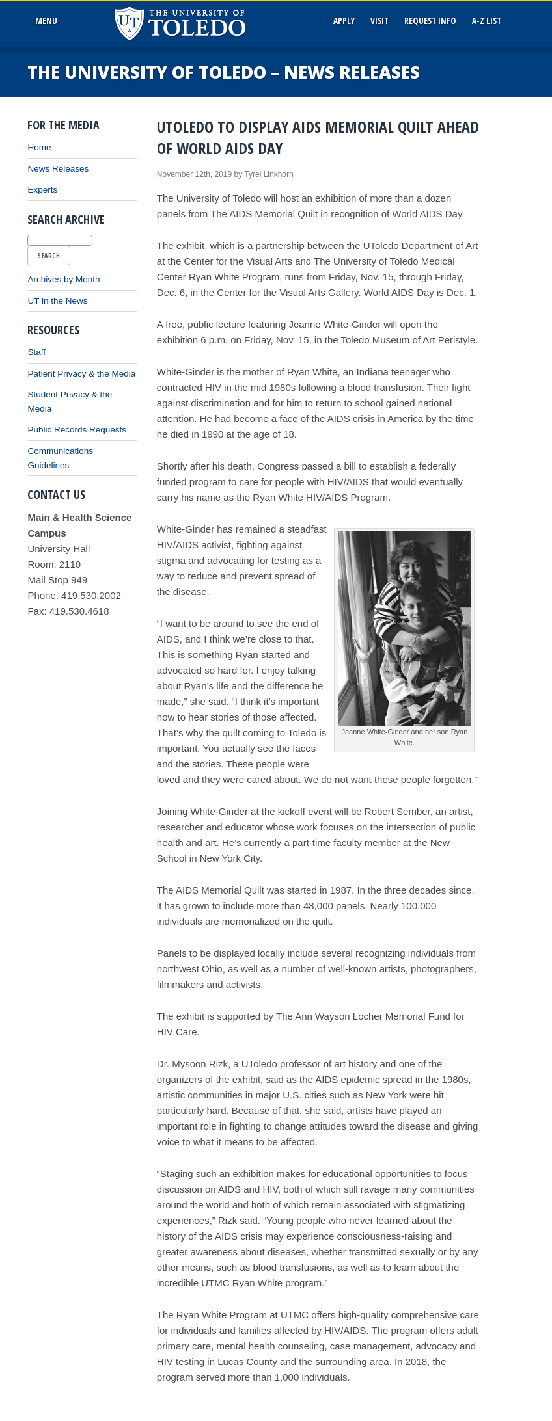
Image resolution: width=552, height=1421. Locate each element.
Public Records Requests (76, 429)
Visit (379, 21)
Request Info (430, 21)
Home (39, 147)
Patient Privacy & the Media (81, 373)
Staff (36, 352)
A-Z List (486, 21)
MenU (48, 21)
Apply (344, 21)
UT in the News (57, 301)
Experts (42, 189)
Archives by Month (63, 279)
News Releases (58, 169)
